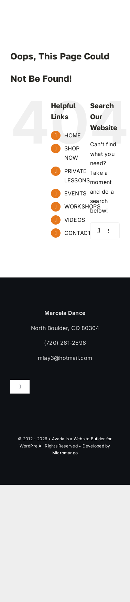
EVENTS (75, 193)
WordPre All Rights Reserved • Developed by (65, 445)
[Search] (98, 230)
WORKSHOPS (82, 206)
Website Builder (89, 438)
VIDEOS (74, 219)
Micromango (65, 452)
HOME (72, 135)
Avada (58, 438)
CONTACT (77, 232)
